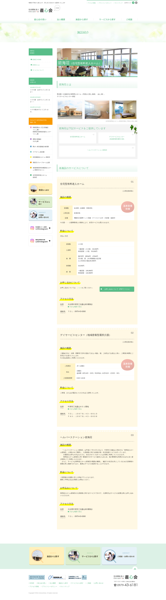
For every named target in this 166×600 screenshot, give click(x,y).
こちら (79, 288)
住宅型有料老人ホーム (77, 137)
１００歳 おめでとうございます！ (40, 91)
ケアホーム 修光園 (37, 152)
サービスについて (38, 70)
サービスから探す (107, 19)
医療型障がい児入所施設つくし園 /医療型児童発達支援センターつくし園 (40, 131)
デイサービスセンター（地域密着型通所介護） (116, 138)
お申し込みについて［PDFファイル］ (117, 289)
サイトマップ (118, 3)
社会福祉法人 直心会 (44, 8)
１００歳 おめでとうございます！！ (40, 101)
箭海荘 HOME (36, 59)
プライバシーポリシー (105, 3)
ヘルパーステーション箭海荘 (97, 150)
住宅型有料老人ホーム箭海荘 (38, 176)
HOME (32, 583)
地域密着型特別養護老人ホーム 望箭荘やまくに (40, 169)
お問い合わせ (98, 583)
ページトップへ (134, 569)
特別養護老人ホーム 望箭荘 (40, 157)
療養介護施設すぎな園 (35, 140)
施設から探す (81, 19)
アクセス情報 (92, 3)
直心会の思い (40, 19)
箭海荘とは (36, 65)
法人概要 (61, 19)
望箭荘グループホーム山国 (40, 162)
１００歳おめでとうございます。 (39, 111)
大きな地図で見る (75, 307)
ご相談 (129, 19)
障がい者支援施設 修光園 (39, 146)
